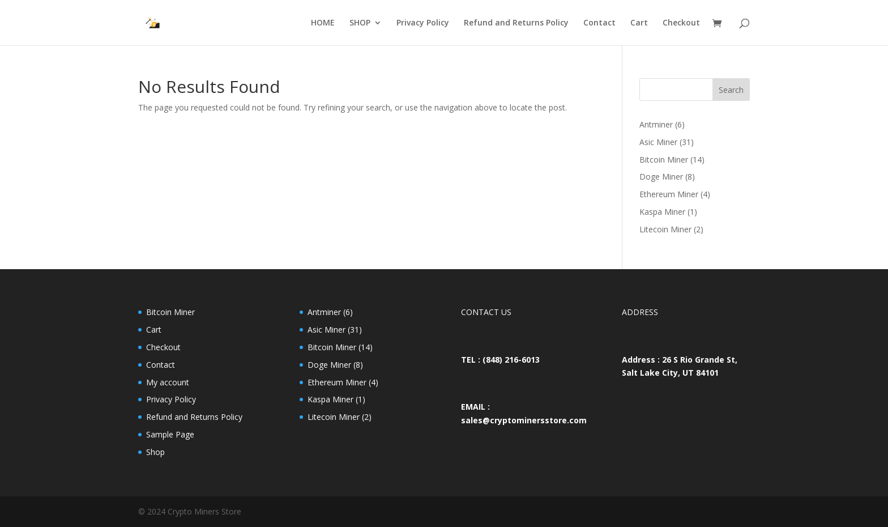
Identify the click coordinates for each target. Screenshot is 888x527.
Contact (599, 23)
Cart (639, 23)
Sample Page (170, 434)
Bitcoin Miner (170, 312)
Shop (155, 452)
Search (731, 89)
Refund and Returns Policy (516, 23)
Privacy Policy (422, 23)
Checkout (681, 23)
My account (167, 382)
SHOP (359, 23)
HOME (323, 23)
